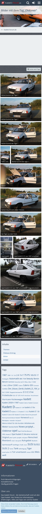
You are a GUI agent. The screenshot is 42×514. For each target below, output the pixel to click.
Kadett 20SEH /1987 (10, 402)
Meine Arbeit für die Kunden (13, 423)
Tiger (29, 448)
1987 (4, 375)
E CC (27, 392)
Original (5, 437)
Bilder (5, 356)
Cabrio (20, 385)
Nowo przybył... (26, 426)
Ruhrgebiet (26, 440)
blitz (29, 382)
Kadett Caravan (33, 403)
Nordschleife (13, 427)
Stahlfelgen (16, 445)
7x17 (22, 375)
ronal (13, 441)
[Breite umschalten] (40, 464)
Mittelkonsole (29, 423)
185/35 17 (34, 375)
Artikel (5, 360)
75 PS (27, 375)
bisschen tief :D (20, 382)
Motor (5, 426)
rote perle (18, 441)
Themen (6, 349)
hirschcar (27, 395)
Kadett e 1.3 (15, 412)
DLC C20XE (5, 392)
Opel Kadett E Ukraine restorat (24, 434)
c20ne (9, 385)
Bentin (36, 378)
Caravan (36, 385)
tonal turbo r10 (7, 452)
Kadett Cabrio (23, 403)
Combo (5, 389)
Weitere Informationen (9, 511)
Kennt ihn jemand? (31, 415)
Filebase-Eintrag (9, 353)
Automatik (14, 378)
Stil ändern (33, 464)
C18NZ (4, 385)
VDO (32, 452)
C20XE (15, 385)
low (30, 418)
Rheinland (6, 440)
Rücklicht (34, 441)
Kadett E (6, 411)
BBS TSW (22, 379)
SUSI (30, 444)
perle (14, 437)
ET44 (31, 392)
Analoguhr (5, 379)
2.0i (17, 375)
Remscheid (33, 437)
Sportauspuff (7, 445)
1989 (8, 375)
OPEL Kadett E (6, 434)
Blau (26, 382)
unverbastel (21, 452)
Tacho (11, 449)
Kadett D (8, 407)
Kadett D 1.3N (19, 408)
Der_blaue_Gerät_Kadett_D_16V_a (23, 388)
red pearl (25, 437)
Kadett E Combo (20, 415)
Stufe (21, 445)
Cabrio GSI (28, 385)
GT (16, 395)
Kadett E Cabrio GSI (8, 415)
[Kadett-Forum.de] (11, 3)
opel (14, 430)
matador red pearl (15, 420)
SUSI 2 (5, 448)
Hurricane (6, 399)
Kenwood (25, 417)
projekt (19, 437)
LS (32, 418)
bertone (11, 382)
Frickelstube (7, 395)
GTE (19, 395)
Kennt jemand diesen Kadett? (11, 418)
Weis (37, 452)
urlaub (29, 452)
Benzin (5, 382)
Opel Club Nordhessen (25, 431)
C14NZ (34, 382)
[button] (39, 3)
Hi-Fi (22, 395)
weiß (4, 455)
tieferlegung (22, 449)
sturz (25, 445)
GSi (14, 395)
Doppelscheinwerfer (16, 392)
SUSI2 (37, 444)
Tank (16, 448)
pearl (11, 437)
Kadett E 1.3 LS (23, 412)
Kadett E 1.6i (34, 411)
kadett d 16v (30, 407)
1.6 (12, 375)
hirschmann (34, 395)
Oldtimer (7, 430)
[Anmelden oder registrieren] (33, 3)
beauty (30, 378)
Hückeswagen (17, 399)
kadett (27, 399)
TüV (13, 452)
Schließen (21, 511)
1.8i (14, 375)
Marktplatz (5, 420)
